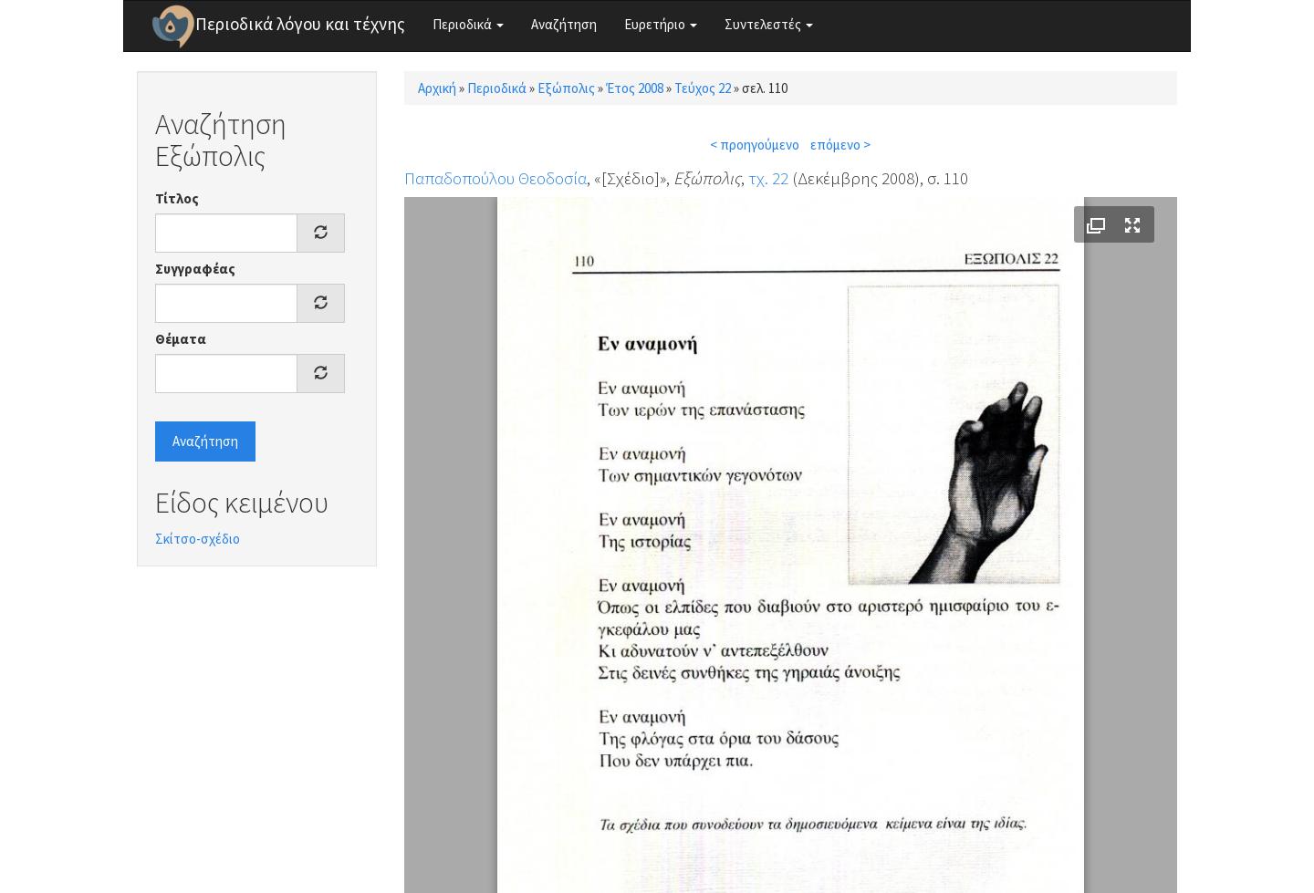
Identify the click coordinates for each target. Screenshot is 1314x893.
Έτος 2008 (634, 88)
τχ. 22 (768, 178)
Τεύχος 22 (702, 88)
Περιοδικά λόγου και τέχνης (300, 24)
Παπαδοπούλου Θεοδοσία (495, 178)
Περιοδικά (468, 24)
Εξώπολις (566, 88)
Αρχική (437, 88)
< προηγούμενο (754, 144)
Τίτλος (177, 198)
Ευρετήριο (660, 24)
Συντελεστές (769, 24)
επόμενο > (840, 144)
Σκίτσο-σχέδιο (197, 538)
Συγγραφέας (195, 268)
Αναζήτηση (564, 24)
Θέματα (180, 339)
